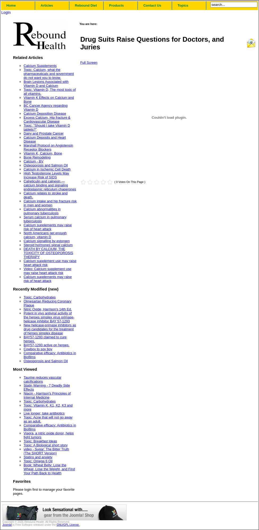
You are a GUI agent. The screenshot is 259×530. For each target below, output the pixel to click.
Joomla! (7, 524)
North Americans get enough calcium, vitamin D (45, 235)
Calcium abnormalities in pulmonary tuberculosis (42, 211)
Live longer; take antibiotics (44, 413)
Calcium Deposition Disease (45, 114)
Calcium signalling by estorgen (47, 241)
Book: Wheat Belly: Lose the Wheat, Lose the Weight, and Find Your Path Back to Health (49, 469)
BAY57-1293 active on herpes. (47, 345)
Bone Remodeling (37, 157)
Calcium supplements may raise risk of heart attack (48, 227)
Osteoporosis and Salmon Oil (46, 165)
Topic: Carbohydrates (40, 297)
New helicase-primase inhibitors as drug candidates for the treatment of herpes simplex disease (50, 329)
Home (11, 5)
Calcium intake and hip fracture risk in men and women (50, 203)
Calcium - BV (34, 161)
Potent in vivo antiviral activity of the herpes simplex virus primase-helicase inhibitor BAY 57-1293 (49, 317)
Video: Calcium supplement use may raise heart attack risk (47, 271)
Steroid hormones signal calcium (48, 245)
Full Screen (88, 63)
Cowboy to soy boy (38, 349)
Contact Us (152, 5)
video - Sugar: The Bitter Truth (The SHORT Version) (46, 451)
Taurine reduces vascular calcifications (42, 379)
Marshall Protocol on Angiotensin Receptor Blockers (48, 147)
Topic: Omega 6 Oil (38, 461)
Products (116, 5)
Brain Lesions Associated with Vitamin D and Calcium (46, 84)
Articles (47, 5)
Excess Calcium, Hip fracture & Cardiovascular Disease (47, 119)
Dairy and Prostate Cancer (44, 133)
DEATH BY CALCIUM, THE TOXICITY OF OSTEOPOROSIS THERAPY (48, 253)
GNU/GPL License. (68, 524)
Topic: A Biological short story (46, 445)
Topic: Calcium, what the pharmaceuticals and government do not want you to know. (49, 74)
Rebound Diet (86, 5)
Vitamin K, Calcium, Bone (43, 153)
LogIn (6, 12)
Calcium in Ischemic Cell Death (47, 169)
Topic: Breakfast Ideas (40, 441)
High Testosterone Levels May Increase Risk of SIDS (46, 175)
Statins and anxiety (38, 457)
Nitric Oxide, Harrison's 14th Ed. (48, 309)
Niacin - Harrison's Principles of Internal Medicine (47, 395)
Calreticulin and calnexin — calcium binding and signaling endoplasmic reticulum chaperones (50, 185)
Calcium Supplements (40, 66)
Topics (183, 5)
